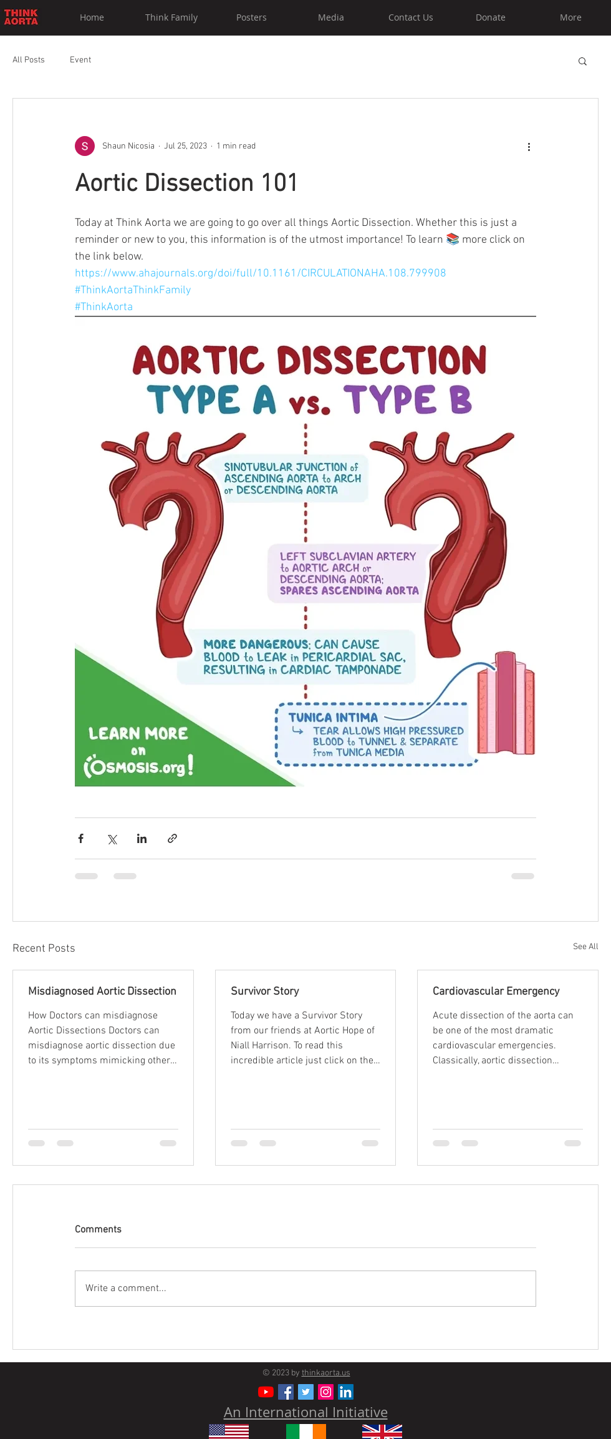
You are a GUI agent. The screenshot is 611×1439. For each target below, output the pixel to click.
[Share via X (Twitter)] (111, 838)
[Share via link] (172, 838)
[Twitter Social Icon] (306, 1392)
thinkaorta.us (326, 1373)
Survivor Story (265, 991)
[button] (583, 61)
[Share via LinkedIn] (142, 838)
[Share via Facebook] (81, 838)
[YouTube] (266, 1392)
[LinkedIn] (346, 1392)
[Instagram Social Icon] (326, 1392)
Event (80, 60)
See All (586, 947)
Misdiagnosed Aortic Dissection (102, 991)
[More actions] (528, 146)
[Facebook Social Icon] (286, 1392)
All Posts (28, 60)
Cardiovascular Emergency (496, 991)
